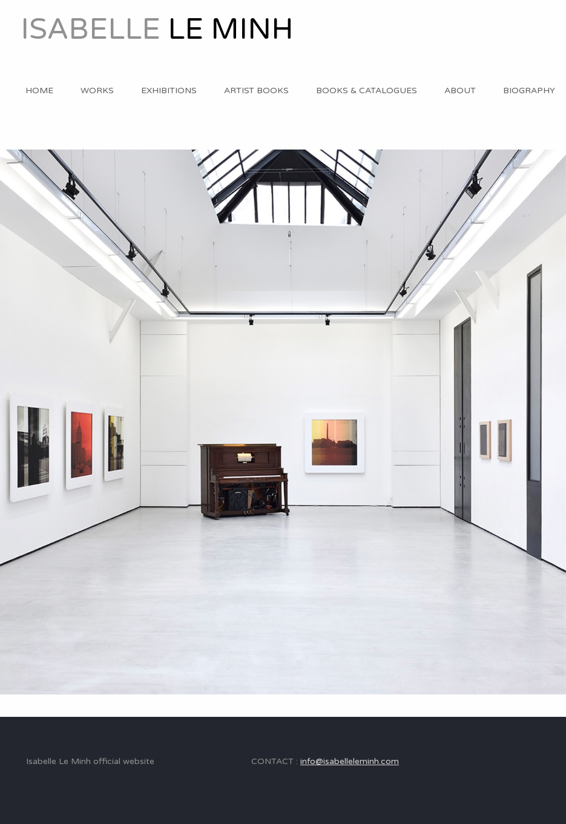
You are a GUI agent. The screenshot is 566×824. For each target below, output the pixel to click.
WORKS (97, 90)
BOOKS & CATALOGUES (366, 90)
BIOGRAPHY (529, 90)
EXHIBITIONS (169, 90)
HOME (39, 90)
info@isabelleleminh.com (349, 761)
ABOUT (460, 90)
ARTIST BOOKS (256, 90)
